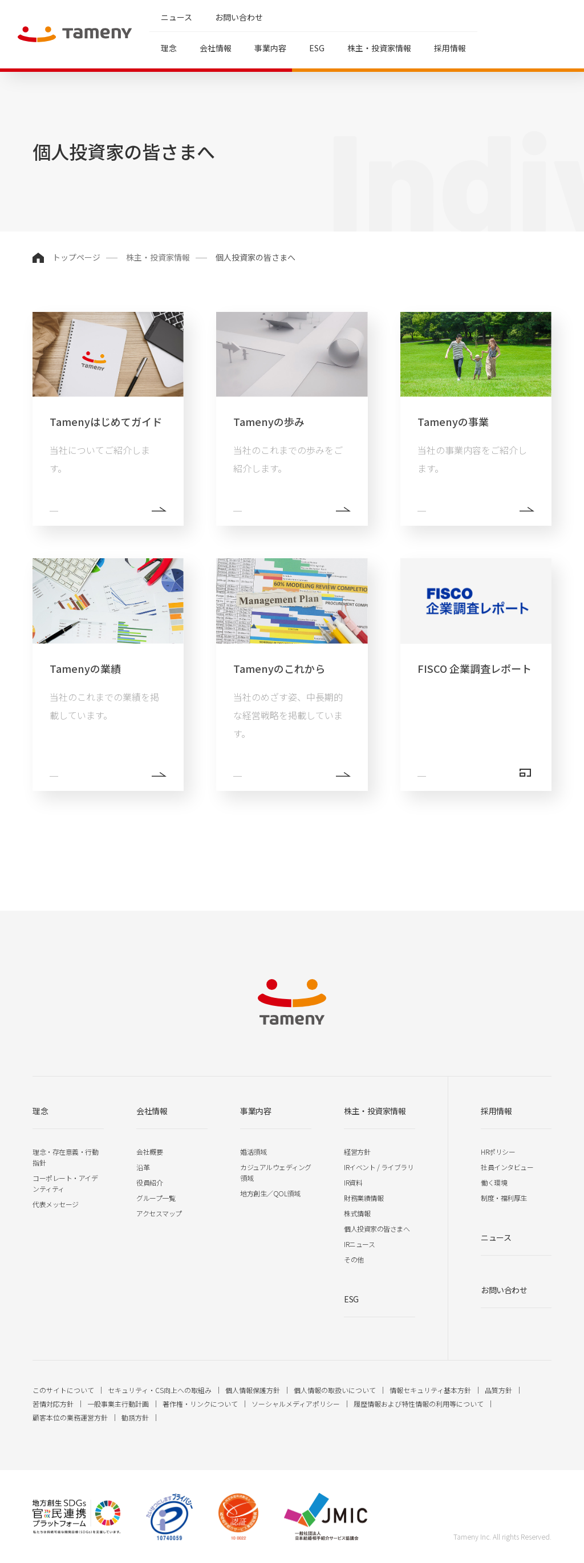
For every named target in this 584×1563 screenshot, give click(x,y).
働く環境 (494, 1182)
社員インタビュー (507, 1167)
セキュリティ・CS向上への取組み (160, 1390)
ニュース (176, 17)
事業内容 (270, 48)
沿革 (142, 1167)
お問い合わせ (239, 17)
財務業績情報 (363, 1198)
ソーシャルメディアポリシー (296, 1403)
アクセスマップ (159, 1213)
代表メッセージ (56, 1204)
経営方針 (357, 1151)
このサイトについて (63, 1390)
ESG (317, 48)
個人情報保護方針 (252, 1390)
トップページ (76, 257)
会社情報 (216, 48)
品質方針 (498, 1390)
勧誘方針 (135, 1417)
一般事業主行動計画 (118, 1403)
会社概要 (149, 1151)
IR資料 (353, 1182)
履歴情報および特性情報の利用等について (419, 1403)
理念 (169, 48)
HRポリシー (498, 1151)
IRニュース (359, 1244)
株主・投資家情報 (379, 48)
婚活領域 (253, 1151)
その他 (354, 1259)
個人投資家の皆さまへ (376, 1228)
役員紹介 (149, 1182)
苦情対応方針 (53, 1403)
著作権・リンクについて (200, 1403)
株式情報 (357, 1213)
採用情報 (450, 48)
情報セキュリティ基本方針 (430, 1390)
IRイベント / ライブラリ (378, 1167)
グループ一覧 (155, 1198)
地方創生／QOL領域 (270, 1193)
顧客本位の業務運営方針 (70, 1417)
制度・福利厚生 (504, 1198)
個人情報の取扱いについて (335, 1390)
